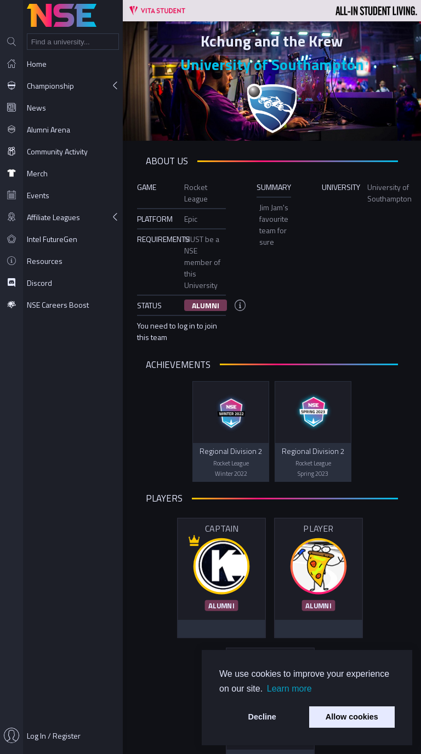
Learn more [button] (289, 688)
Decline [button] (262, 716)
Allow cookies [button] (352, 716)
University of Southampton (272, 64)
